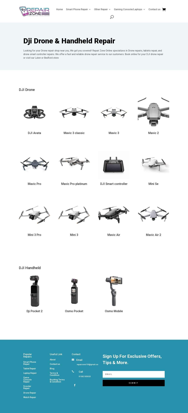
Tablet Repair (29, 369)
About (52, 360)
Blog (52, 369)
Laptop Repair (30, 373)
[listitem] (87, 364)
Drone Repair (29, 393)
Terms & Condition (54, 374)
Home (59, 9)
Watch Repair (29, 397)
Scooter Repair (27, 387)
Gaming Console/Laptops (128, 9)
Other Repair (101, 9)
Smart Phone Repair (77, 9)
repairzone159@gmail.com (88, 364)
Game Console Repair (27, 380)
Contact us (155, 9)
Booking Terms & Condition (57, 381)
